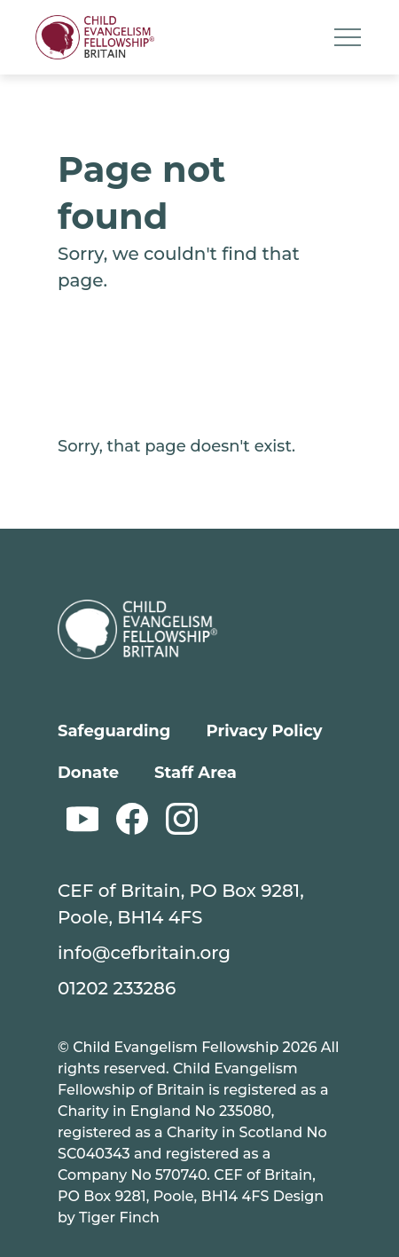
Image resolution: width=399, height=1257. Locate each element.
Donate (88, 772)
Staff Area (195, 772)
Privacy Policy (264, 731)
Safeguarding (114, 731)
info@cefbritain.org (144, 952)
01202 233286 (117, 988)
